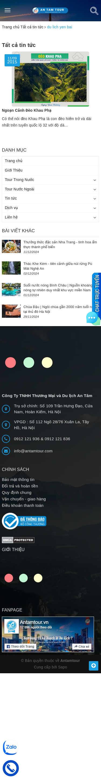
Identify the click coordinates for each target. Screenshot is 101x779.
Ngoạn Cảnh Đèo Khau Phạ (26, 110)
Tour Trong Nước (19, 179)
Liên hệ (11, 217)
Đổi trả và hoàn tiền (20, 486)
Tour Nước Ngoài (19, 189)
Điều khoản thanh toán (23, 505)
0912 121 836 (57, 438)
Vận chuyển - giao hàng (24, 499)
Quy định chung (17, 492)
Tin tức (11, 198)
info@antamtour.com (33, 451)
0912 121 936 (27, 438)
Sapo (62, 667)
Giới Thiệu (13, 170)
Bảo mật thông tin (18, 479)
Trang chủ (13, 161)
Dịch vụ (11, 208)
